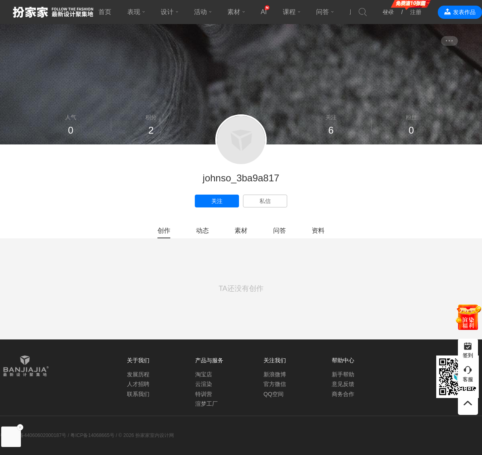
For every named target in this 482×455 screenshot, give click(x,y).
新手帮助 (343, 374)
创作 (163, 230)
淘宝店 (203, 374)
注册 (415, 12)
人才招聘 (138, 384)
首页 (104, 11)
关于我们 (138, 360)
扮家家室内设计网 (53, 12)
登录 (388, 12)
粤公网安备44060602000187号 (33, 435)
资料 (318, 230)
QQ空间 (273, 394)
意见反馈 (343, 384)
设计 (167, 11)
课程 (289, 11)
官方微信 (274, 384)
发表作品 (464, 12)
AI (264, 11)
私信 (265, 201)
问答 (322, 11)
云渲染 (203, 384)
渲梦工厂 (206, 403)
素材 (233, 11)
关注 (217, 201)
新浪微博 (274, 374)
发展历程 (138, 374)
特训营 (203, 394)
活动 (200, 11)
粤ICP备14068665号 (92, 435)
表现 (133, 11)
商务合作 (343, 394)
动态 (202, 230)
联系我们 (138, 394)
